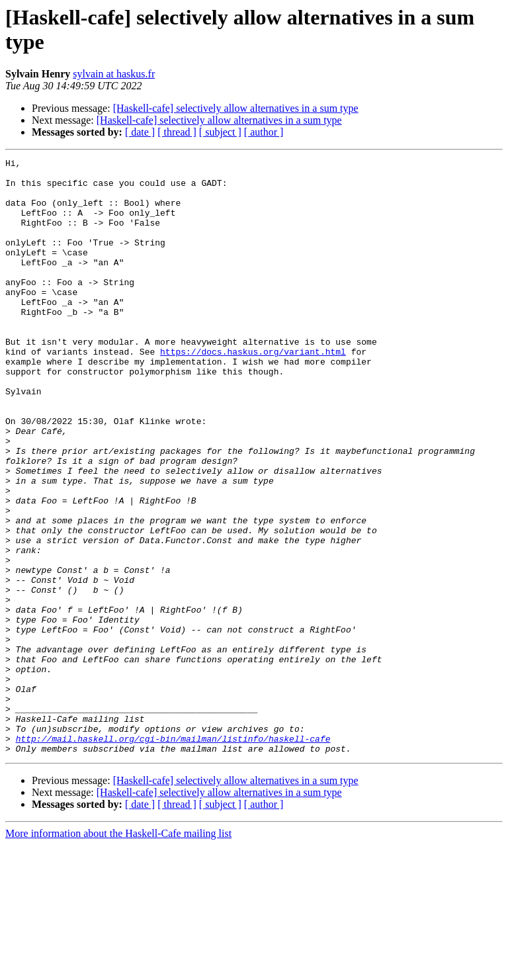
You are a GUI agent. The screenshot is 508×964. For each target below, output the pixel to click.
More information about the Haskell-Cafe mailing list (118, 952)
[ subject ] (220, 132)
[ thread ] (176, 132)
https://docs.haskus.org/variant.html (253, 391)
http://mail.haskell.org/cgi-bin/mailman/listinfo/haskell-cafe (173, 855)
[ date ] (140, 132)
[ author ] (264, 132)
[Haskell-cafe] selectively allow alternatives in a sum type (236, 108)
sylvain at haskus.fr (114, 73)
